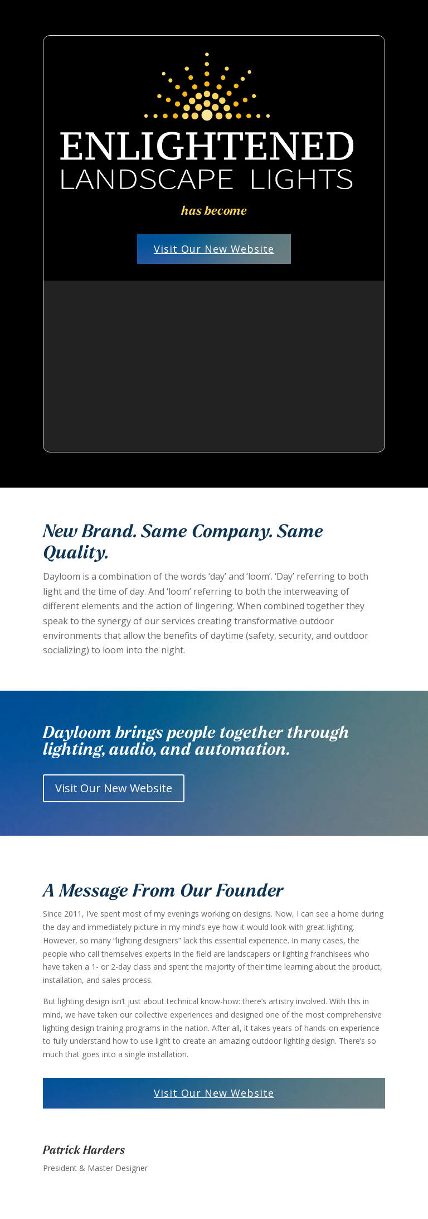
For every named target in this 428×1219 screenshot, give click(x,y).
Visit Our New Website (214, 249)
